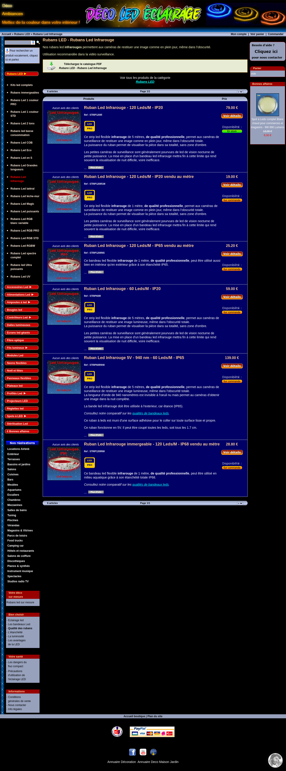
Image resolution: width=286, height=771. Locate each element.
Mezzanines (14, 505)
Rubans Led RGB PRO (25, 230)
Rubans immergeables (25, 92)
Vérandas (13, 525)
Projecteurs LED (17, 401)
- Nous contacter (16, 705)
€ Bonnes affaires (18, 431)
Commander (276, 34)
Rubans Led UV (20, 276)
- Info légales (14, 709)
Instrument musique (20, 571)
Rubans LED (15, 73)
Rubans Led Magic (22, 203)
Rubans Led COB (22, 142)
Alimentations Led (18, 294)
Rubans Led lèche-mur (25, 196)
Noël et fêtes (15, 370)
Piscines (12, 520)
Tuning (11, 515)
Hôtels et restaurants (20, 550)
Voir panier (257, 34)
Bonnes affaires (262, 84)
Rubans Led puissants (25, 211)
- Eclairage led (15, 620)
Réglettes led (15, 408)
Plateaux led (15, 385)
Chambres (14, 499)
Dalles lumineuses (18, 325)
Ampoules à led (17, 302)
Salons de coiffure (19, 556)
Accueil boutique (134, 716)
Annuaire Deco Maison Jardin (158, 762)
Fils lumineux (15, 347)
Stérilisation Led (17, 423)
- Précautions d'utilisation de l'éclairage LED (16, 675)
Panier (257, 68)
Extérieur (13, 454)
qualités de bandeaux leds (150, 413)
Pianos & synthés (18, 566)
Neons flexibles (17, 363)
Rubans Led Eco (21, 150)
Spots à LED (15, 416)
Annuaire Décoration (121, 762)
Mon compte (239, 34)
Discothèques (16, 561)
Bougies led (14, 309)
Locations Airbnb (18, 449)
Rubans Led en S (21, 157)
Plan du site (154, 716)
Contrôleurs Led (17, 317)
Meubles (12, 484)
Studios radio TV (18, 581)
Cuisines (13, 474)
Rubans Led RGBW (23, 245)
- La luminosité (15, 636)
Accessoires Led (17, 287)
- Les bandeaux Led (18, 624)
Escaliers (13, 494)
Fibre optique (15, 340)
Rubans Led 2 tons (22, 123)
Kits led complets (22, 85)
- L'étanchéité (14, 632)
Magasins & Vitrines (20, 530)
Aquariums (14, 489)
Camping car (15, 545)
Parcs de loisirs (17, 535)
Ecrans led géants (18, 332)
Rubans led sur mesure (20, 602)
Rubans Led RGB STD (25, 238)
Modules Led (15, 355)
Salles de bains (17, 510)
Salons (11, 469)
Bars (10, 479)
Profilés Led (14, 393)
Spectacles (14, 576)
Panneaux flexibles (19, 378)
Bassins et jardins (18, 464)
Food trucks (15, 540)
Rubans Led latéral (22, 188)
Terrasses (13, 459)
